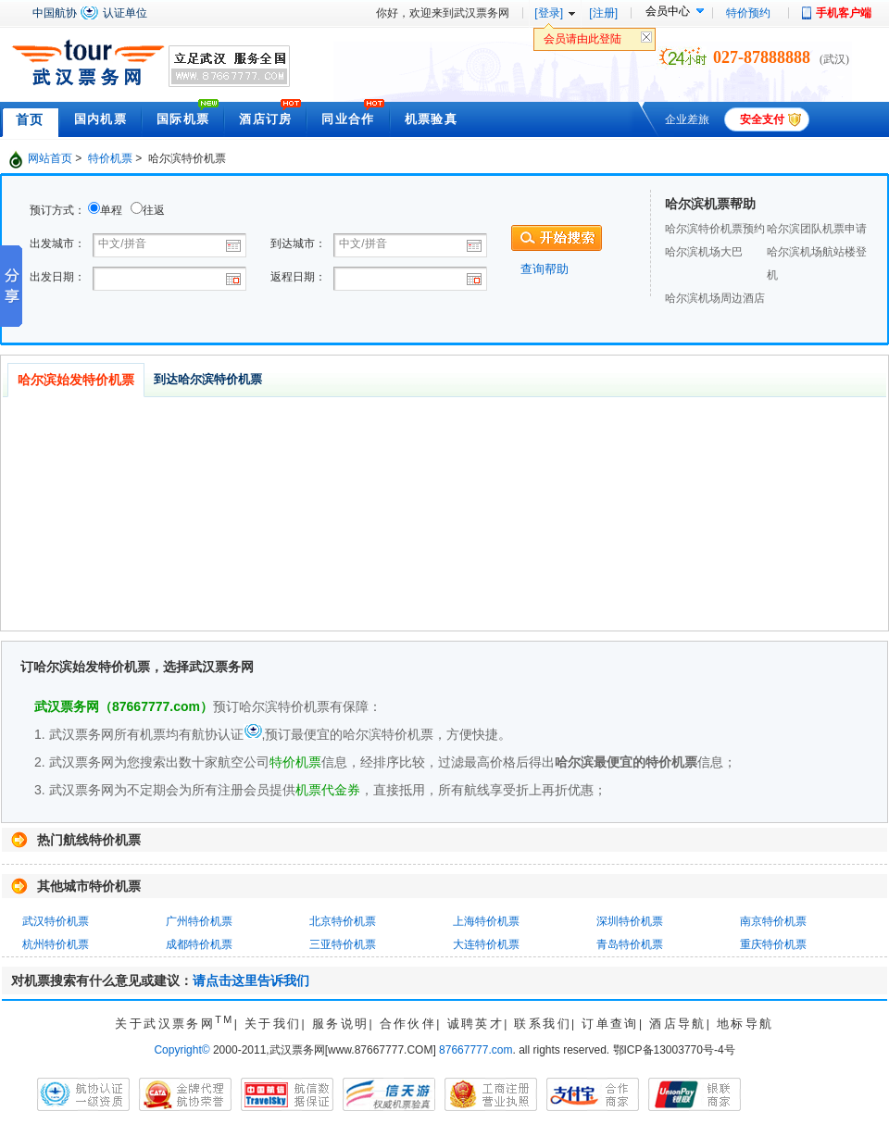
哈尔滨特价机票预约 (715, 228)
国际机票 (183, 119)
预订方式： (57, 210)
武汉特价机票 (55, 921)
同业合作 (347, 119)
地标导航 (745, 1023)
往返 (154, 210)
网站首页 (50, 158)
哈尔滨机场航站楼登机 (817, 263)
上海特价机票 (486, 921)
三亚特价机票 (342, 944)
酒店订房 (265, 119)
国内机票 (100, 119)
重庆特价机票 (773, 944)
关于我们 (273, 1023)
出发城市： (57, 243)
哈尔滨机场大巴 (704, 251)
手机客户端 (843, 12)
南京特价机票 (773, 921)
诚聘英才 (476, 1023)
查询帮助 (544, 269)
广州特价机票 (199, 921)
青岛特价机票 (629, 944)
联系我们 (542, 1023)
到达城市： (298, 243)
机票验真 (431, 119)
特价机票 (110, 158)
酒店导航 (678, 1023)
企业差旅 (687, 119)
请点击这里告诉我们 (251, 980)
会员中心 (667, 11)
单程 (111, 210)
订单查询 (610, 1023)
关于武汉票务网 (174, 1023)
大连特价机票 (486, 944)
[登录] (548, 12)
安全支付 (762, 119)
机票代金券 (327, 789)
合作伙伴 (408, 1023)
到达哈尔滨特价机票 (208, 379)
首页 (30, 119)
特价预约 (748, 12)
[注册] (603, 12)
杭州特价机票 (55, 944)
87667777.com (475, 1049)
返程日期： (298, 276)
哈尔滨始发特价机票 (76, 379)
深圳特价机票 (629, 921)
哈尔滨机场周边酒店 (715, 298)
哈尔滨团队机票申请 (817, 228)
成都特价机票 (199, 944)
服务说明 (340, 1023)
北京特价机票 (342, 921)
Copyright (181, 1049)
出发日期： (57, 276)
